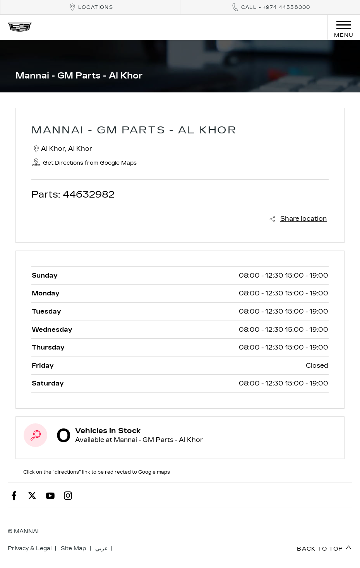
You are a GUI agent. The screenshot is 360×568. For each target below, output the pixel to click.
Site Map (73, 548)
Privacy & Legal (29, 548)
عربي (101, 548)
